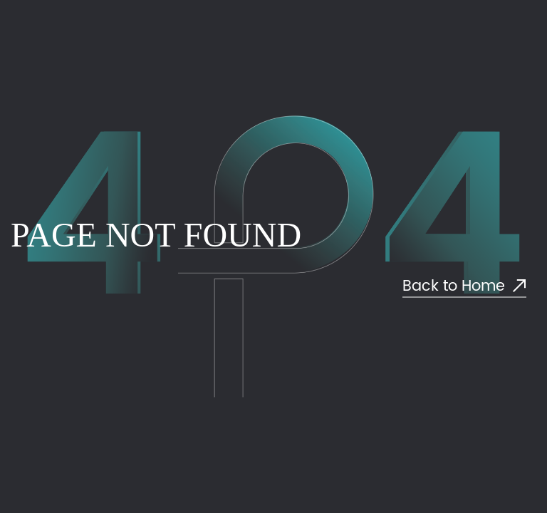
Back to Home (464, 287)
